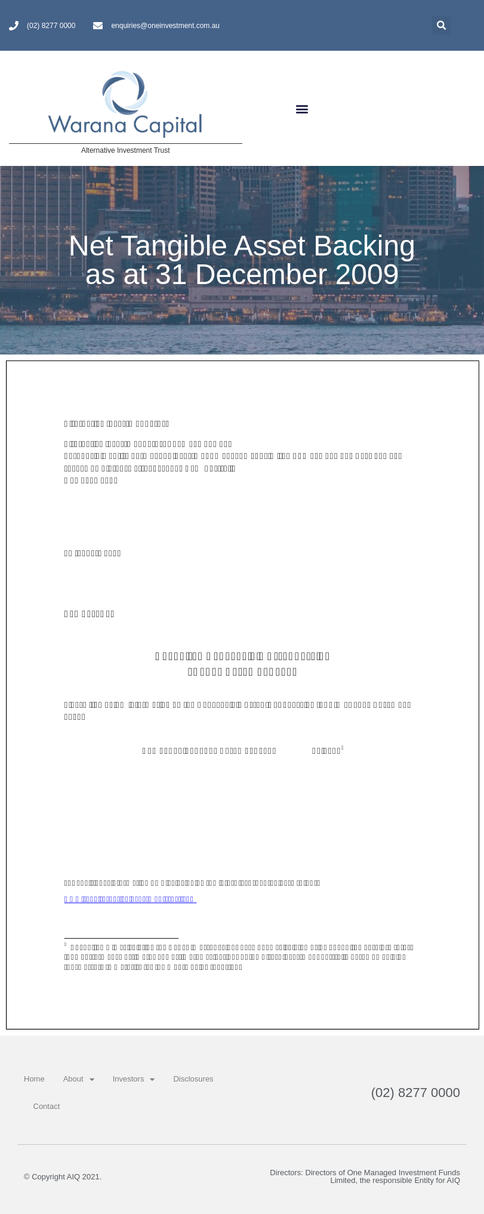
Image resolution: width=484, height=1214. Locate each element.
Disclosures (193, 1078)
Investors (134, 1079)
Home (34, 1078)
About (78, 1079)
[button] (302, 108)
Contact (46, 1106)
